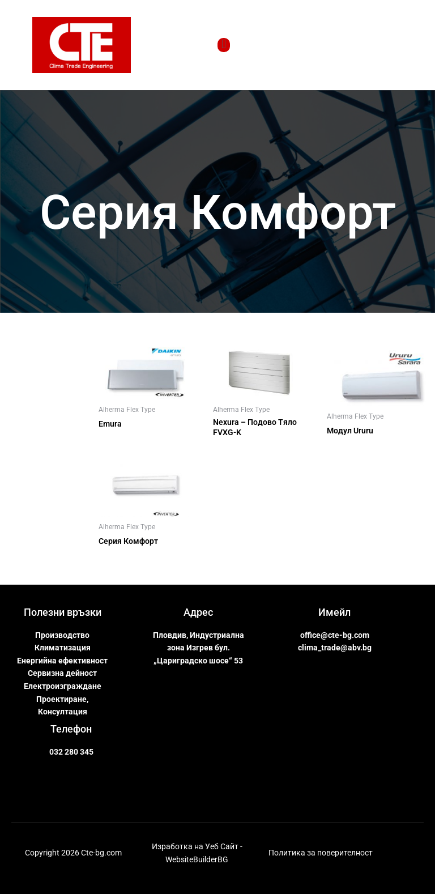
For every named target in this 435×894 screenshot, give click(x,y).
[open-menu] (224, 45)
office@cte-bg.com (334, 635)
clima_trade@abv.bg (335, 647)
